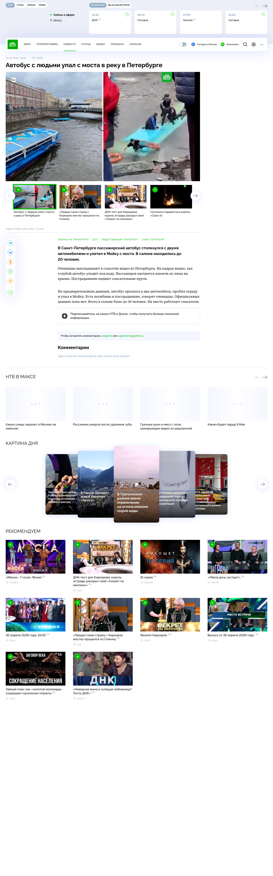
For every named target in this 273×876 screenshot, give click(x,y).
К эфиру (56, 20)
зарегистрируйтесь (130, 335)
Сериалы (135, 44)
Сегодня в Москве (204, 44)
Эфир (27, 44)
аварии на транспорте (73, 239)
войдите (106, 335)
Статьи (86, 44)
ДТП (95, 239)
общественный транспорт (119, 239)
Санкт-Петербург (153, 239)
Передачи (117, 44)
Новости (70, 44)
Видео (100, 44)
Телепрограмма (47, 44)
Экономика (229, 44)
